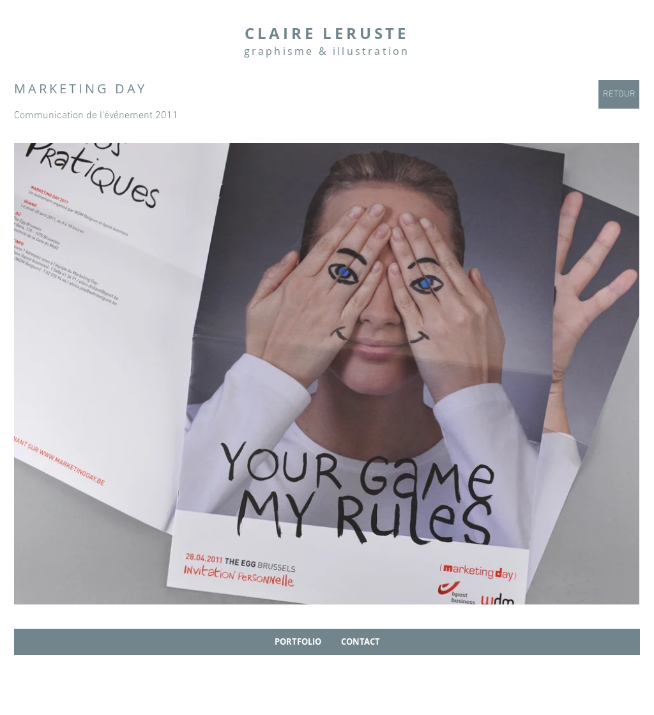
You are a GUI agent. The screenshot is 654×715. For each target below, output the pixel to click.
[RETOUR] (618, 94)
